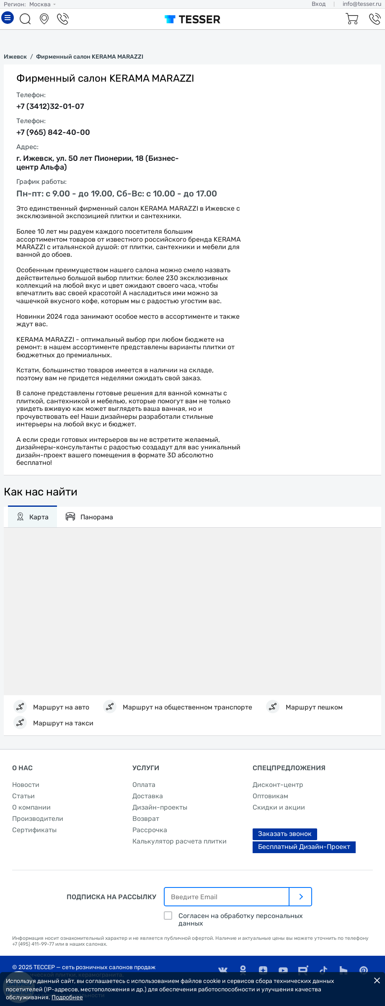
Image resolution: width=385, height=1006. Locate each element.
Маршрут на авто (61, 707)
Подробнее (67, 997)
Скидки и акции (279, 807)
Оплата (143, 785)
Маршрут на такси (63, 723)
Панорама (89, 516)
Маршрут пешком (314, 707)
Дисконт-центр (278, 785)
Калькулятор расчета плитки (179, 841)
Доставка (147, 796)
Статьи (23, 796)
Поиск (26, 19)
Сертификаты (34, 830)
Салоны (45, 19)
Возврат (145, 819)
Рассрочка (149, 830)
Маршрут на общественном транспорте (187, 707)
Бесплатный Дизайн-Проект (304, 847)
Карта (32, 516)
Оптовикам (270, 796)
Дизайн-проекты (159, 807)
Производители (37, 819)
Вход (319, 4)
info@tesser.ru (362, 4)
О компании (31, 807)
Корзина (351, 19)
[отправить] (300, 896)
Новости (25, 785)
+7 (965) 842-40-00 (53, 132)
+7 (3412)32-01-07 (50, 106)
